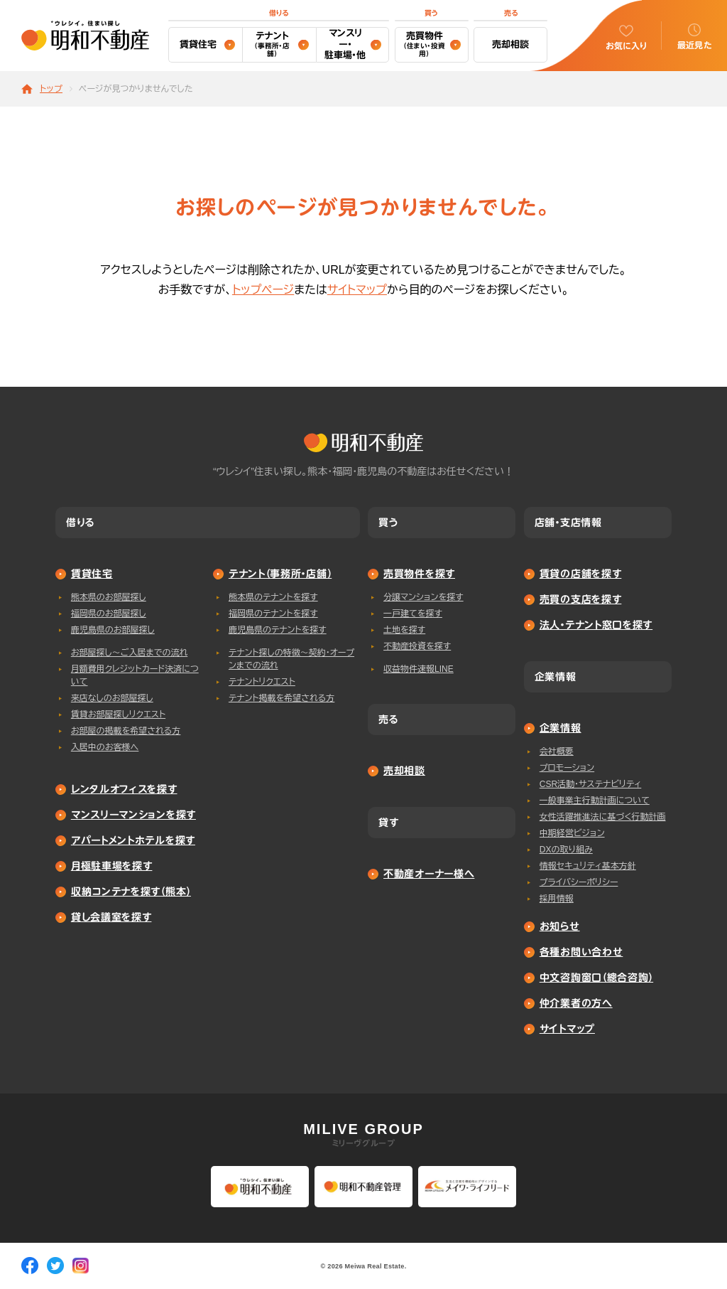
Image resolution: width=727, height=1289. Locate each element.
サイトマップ (357, 290)
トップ (51, 89)
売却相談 (510, 44)
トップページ (263, 290)
